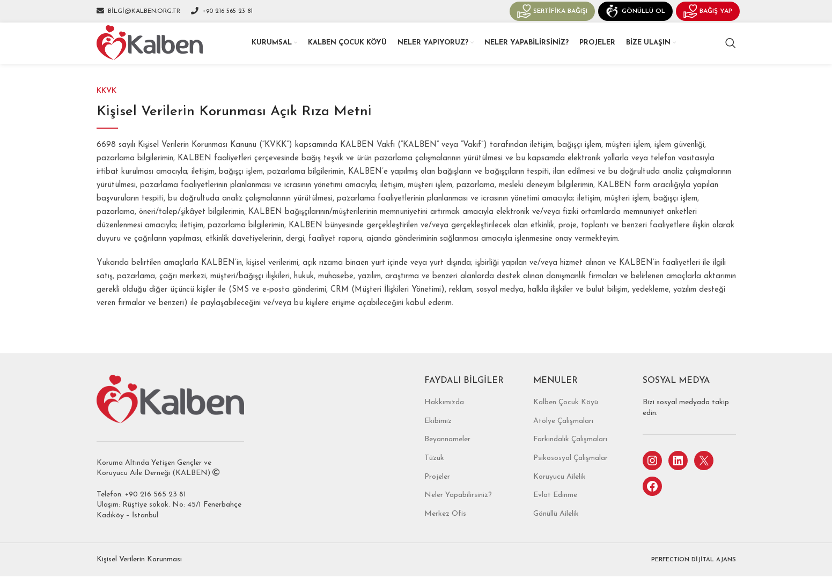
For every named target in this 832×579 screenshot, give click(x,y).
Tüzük (434, 472)
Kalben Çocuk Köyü (565, 416)
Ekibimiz (438, 435)
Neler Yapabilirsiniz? (458, 509)
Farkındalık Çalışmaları (570, 454)
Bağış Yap (707, 13)
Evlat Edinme (555, 509)
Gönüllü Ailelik (556, 528)
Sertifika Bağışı (552, 13)
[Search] (730, 52)
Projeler (437, 491)
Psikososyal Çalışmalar (570, 472)
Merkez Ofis (445, 528)
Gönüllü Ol (635, 13)
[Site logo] (156, 52)
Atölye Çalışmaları (563, 435)
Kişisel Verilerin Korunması (139, 573)
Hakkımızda (444, 416)
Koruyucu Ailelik (559, 491)
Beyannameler (447, 454)
